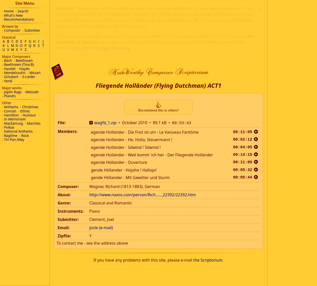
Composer (12, 30)
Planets (10, 96)
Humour (29, 115)
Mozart (35, 72)
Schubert (11, 76)
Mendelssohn (14, 72)
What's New (13, 15)
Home (9, 11)
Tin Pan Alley (14, 139)
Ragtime (10, 135)
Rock (25, 135)
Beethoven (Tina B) (19, 64)
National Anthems (18, 131)
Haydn (24, 68)
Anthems (11, 106)
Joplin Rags (12, 92)
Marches (33, 123)
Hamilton (11, 115)
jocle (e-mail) (101, 165)
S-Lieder (28, 76)
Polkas (9, 127)
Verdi (8, 81)
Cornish (10, 111)
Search (23, 11)
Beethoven (24, 60)
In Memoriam (15, 119)
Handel (9, 68)
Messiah (32, 92)
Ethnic (25, 111)
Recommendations (19, 19)
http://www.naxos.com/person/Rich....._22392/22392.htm (142, 132)
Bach (8, 60)
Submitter (32, 30)
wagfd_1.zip (105, 60)
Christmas (30, 106)
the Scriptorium (207, 197)
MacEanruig (13, 123)
